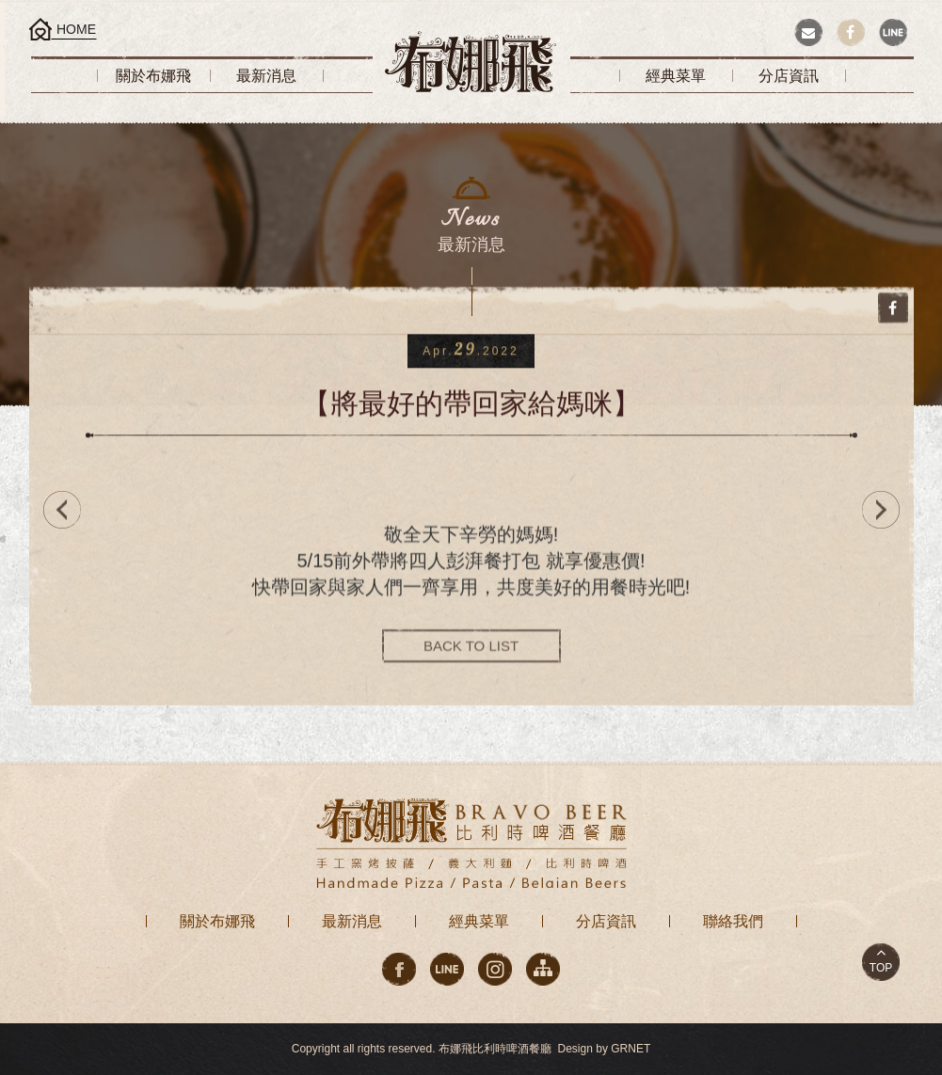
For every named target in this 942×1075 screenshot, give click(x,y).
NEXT (885, 510)
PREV (57, 510)
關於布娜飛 (217, 921)
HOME (76, 29)
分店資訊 (606, 921)
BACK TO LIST (471, 648)
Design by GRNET (604, 1048)
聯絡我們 (733, 921)
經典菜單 (479, 921)
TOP (881, 967)
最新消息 (352, 921)
